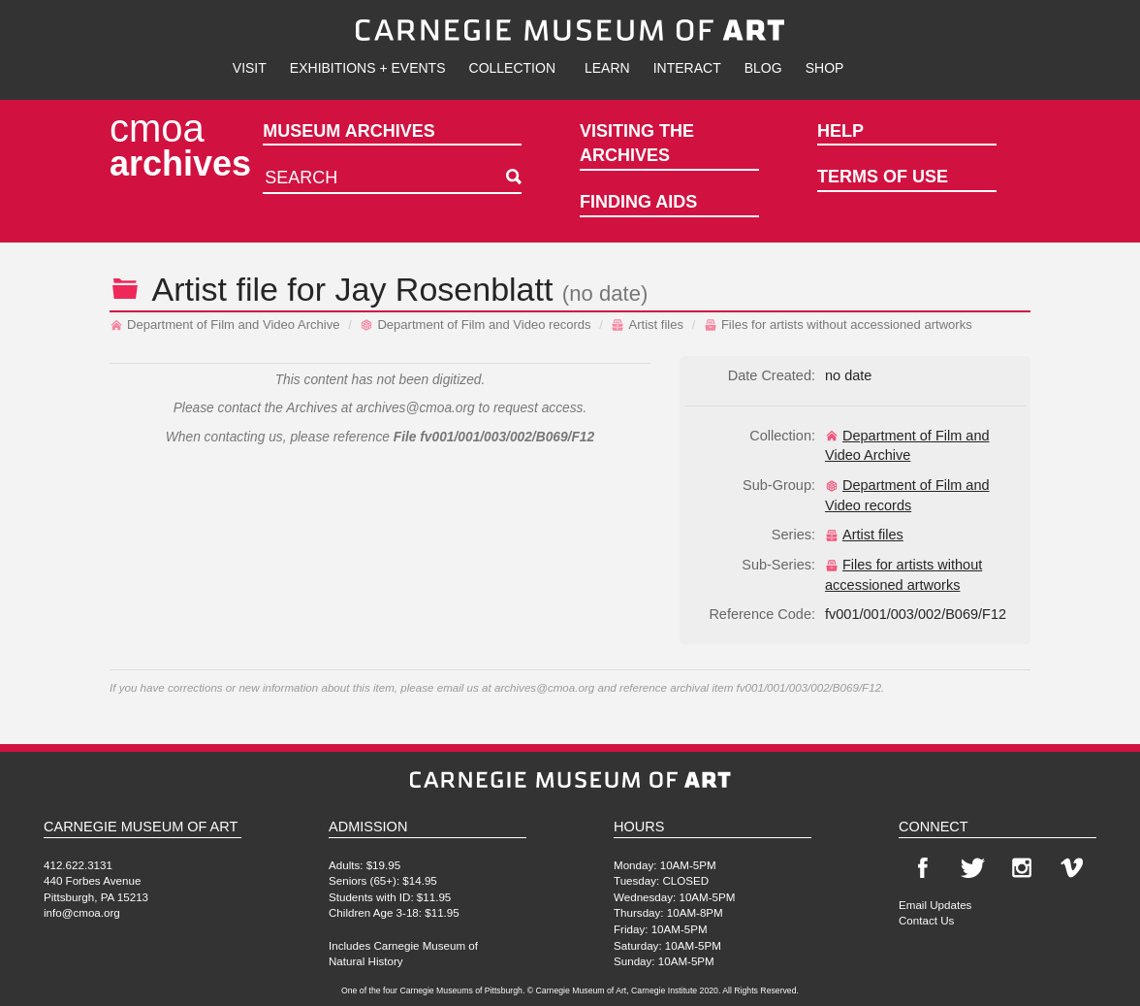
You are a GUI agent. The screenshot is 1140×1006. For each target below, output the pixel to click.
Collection (512, 68)
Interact (687, 68)
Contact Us (926, 920)
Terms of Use (882, 176)
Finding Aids (638, 201)
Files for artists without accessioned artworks (838, 324)
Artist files (647, 324)
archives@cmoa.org (415, 408)
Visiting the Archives (637, 143)
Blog (763, 68)
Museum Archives (348, 131)
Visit (250, 68)
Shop (825, 68)
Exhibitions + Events (368, 68)
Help (840, 131)
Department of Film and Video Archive (225, 324)
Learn (607, 68)
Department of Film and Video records (475, 324)
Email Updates (935, 904)
